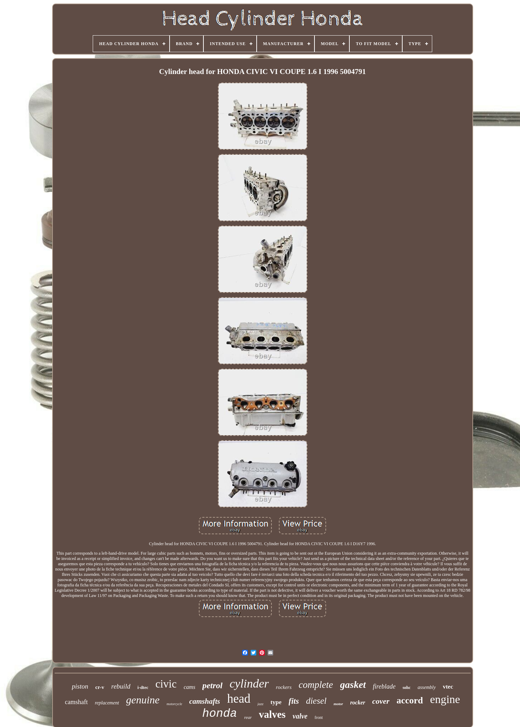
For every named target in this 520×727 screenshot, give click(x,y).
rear (248, 717)
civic (166, 684)
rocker (357, 703)
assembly (427, 687)
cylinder (249, 683)
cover (381, 701)
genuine (143, 700)
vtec (448, 686)
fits (294, 701)
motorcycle (174, 704)
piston (80, 686)
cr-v (99, 687)
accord (410, 700)
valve (300, 716)
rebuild (120, 686)
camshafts (204, 701)
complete (316, 684)
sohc (407, 687)
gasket (353, 684)
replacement (107, 703)
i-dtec (142, 687)
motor (338, 704)
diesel (316, 701)
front (318, 717)
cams (189, 687)
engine (445, 699)
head (238, 699)
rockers (284, 687)
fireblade (384, 686)
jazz (260, 704)
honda (219, 713)
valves (272, 714)
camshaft (76, 702)
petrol (212, 685)
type (275, 702)
